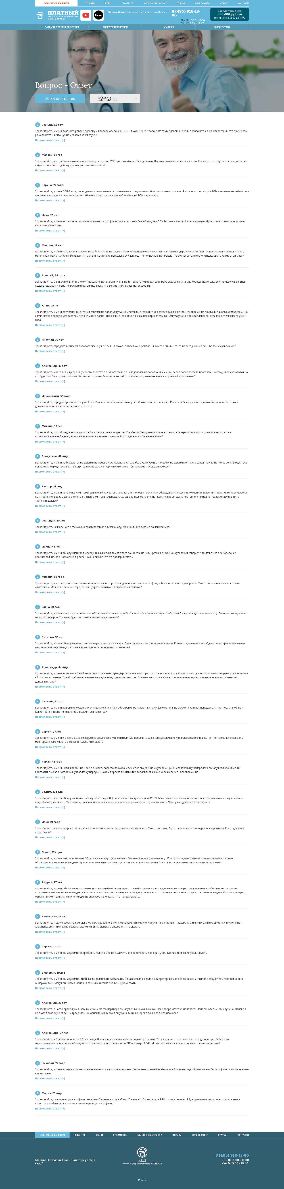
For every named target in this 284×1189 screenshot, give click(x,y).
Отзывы (181, 3)
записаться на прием (56, 3)
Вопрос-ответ (203, 3)
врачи (108, 3)
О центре (90, 3)
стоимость (128, 3)
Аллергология (222, 27)
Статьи (224, 3)
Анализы (169, 27)
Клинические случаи (155, 3)
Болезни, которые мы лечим (62, 27)
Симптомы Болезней (115, 27)
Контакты (243, 3)
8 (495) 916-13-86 (186, 13)
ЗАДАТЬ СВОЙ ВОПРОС (60, 98)
